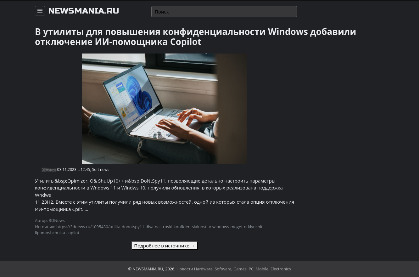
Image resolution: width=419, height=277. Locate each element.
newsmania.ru (83, 11)
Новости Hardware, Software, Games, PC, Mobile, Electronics (233, 269)
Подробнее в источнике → (164, 245)
